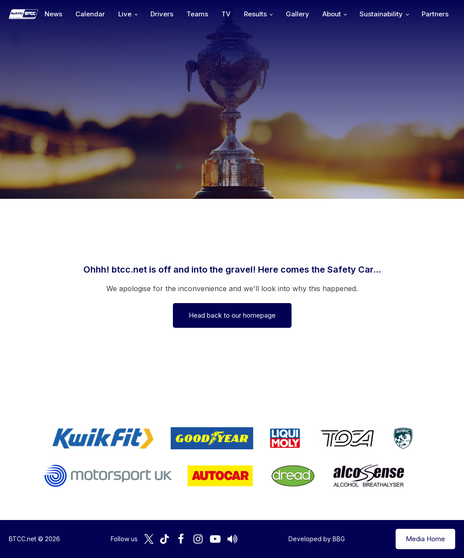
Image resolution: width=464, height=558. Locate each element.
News (53, 14)
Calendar (90, 14)
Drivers (161, 14)
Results (255, 14)
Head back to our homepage (232, 315)
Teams (197, 14)
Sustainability (381, 14)
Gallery (297, 14)
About (331, 14)
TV (226, 14)
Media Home (425, 539)
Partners (435, 14)
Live (124, 14)
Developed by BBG (316, 539)
